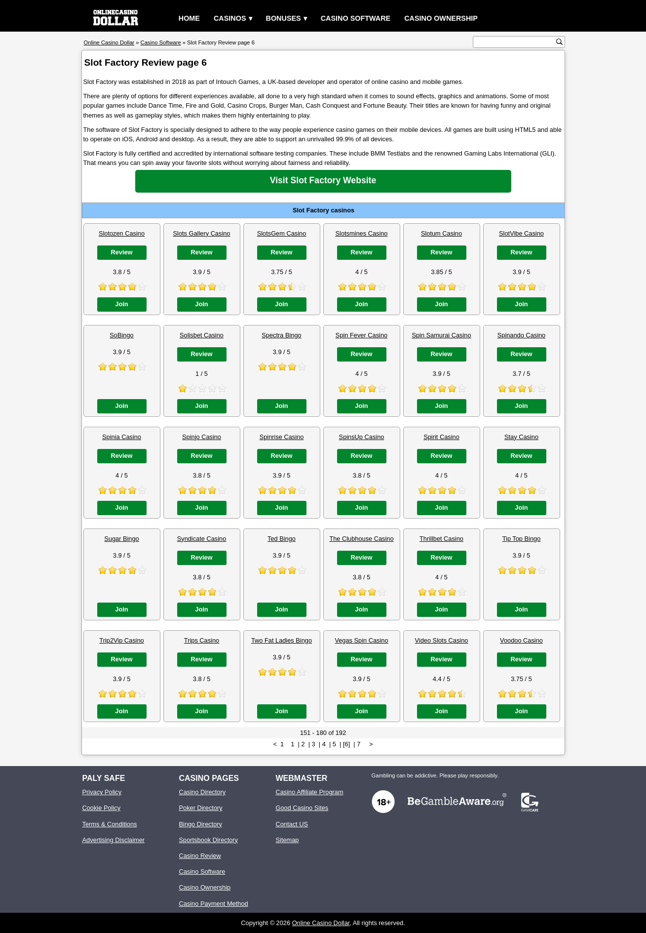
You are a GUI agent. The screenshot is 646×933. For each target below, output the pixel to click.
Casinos (230, 18)
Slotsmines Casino (362, 233)
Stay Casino (521, 437)
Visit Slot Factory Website (323, 180)
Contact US (292, 824)
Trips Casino (201, 640)
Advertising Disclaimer (113, 840)
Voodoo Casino (521, 640)
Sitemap (287, 840)
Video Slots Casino (441, 640)
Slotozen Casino (122, 233)
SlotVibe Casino (521, 233)
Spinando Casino (521, 335)
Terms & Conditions (109, 824)
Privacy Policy (102, 792)
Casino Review (200, 855)
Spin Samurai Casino (441, 335)
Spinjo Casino (201, 437)
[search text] (515, 42)
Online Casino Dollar (321, 923)
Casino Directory (202, 792)
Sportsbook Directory (208, 840)
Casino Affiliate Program (309, 792)
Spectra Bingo (281, 335)
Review (121, 252)
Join (121, 304)
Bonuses (283, 18)
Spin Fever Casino (361, 335)
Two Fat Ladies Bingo (281, 640)
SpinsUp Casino (361, 437)
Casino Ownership (441, 18)
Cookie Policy (101, 807)
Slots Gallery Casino (201, 233)
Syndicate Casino (202, 538)
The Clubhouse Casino (361, 538)
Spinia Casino (121, 437)
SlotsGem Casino (281, 233)
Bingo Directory (200, 824)
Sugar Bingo (121, 538)
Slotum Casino (441, 233)
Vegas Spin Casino (361, 640)
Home (189, 18)
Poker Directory (201, 807)
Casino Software (356, 18)
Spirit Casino (441, 437)
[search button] (559, 42)
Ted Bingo (281, 538)
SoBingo (121, 335)
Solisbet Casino (202, 335)
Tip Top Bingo (521, 538)
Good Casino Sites (302, 807)
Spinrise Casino (282, 437)
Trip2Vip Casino (121, 640)
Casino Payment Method (213, 903)
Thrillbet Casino (441, 538)
